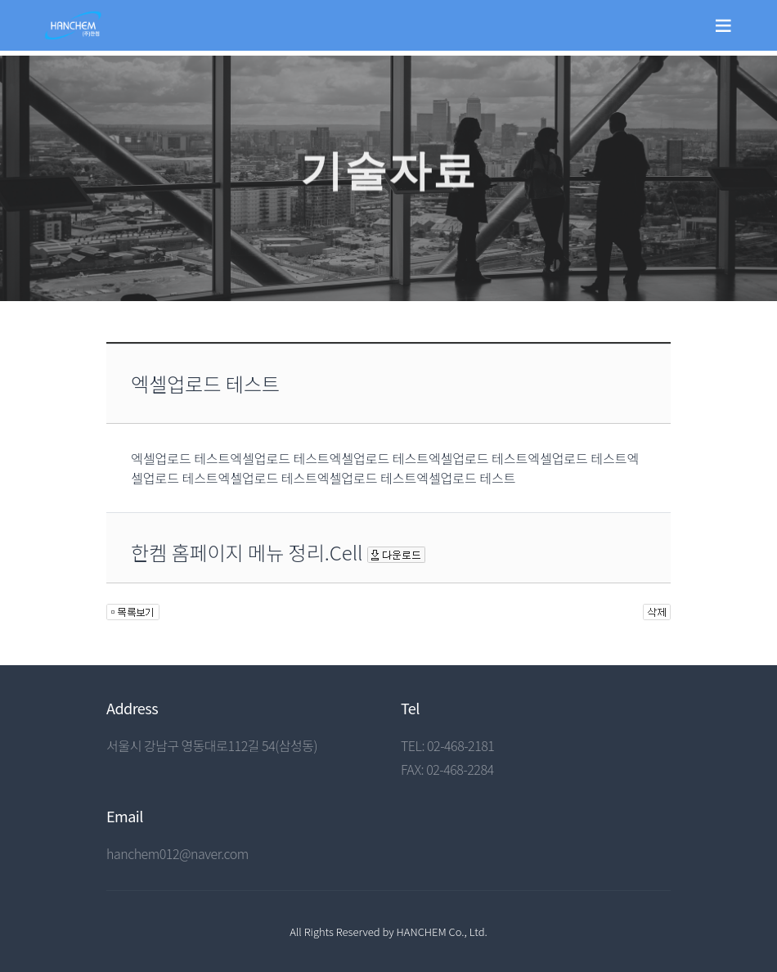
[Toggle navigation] (723, 25)
